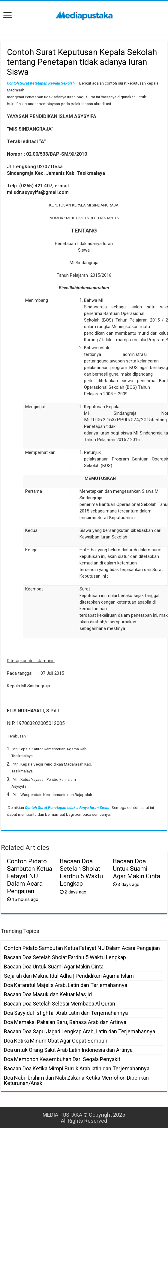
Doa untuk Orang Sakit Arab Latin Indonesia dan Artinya (68, 1050)
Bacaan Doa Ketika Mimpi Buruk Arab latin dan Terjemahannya (76, 1068)
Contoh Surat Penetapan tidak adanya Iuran (62, 807)
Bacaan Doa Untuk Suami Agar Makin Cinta (136, 868)
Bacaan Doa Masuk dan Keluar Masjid (48, 994)
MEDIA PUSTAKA (62, 1115)
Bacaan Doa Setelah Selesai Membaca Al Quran (59, 1003)
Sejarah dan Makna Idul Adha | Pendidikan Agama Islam (69, 976)
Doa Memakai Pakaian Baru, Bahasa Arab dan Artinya (65, 1022)
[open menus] (8, 16)
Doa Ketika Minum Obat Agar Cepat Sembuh (55, 1040)
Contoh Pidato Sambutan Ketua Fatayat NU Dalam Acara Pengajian (29, 876)
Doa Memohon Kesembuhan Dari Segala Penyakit (62, 1059)
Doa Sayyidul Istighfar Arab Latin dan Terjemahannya (66, 1013)
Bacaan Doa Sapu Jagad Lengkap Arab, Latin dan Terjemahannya (79, 1031)
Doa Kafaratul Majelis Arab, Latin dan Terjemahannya (65, 985)
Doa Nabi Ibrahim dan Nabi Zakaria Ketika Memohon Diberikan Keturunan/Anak (76, 1080)
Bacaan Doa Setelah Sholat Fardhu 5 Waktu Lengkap (81, 872)
